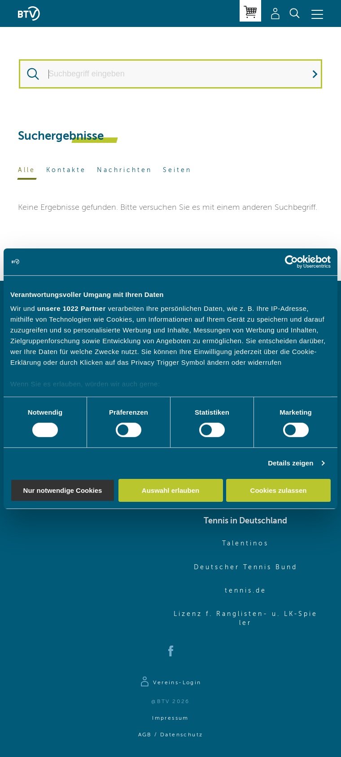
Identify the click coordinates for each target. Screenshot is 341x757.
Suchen (308, 73)
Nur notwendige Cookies (62, 490)
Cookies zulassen (278, 490)
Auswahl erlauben (170, 490)
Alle (26, 170)
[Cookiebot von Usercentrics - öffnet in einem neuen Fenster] (291, 261)
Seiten (177, 170)
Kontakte (66, 170)
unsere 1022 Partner (71, 308)
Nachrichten (124, 170)
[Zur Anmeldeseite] (170, 682)
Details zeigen (290, 463)
